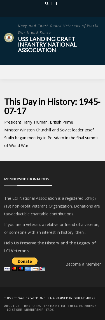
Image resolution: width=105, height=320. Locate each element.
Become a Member (83, 264)
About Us (11, 306)
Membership (33, 310)
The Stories (31, 306)
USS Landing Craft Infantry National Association (47, 44)
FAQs (50, 310)
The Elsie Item (54, 306)
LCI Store (14, 310)
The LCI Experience (82, 306)
